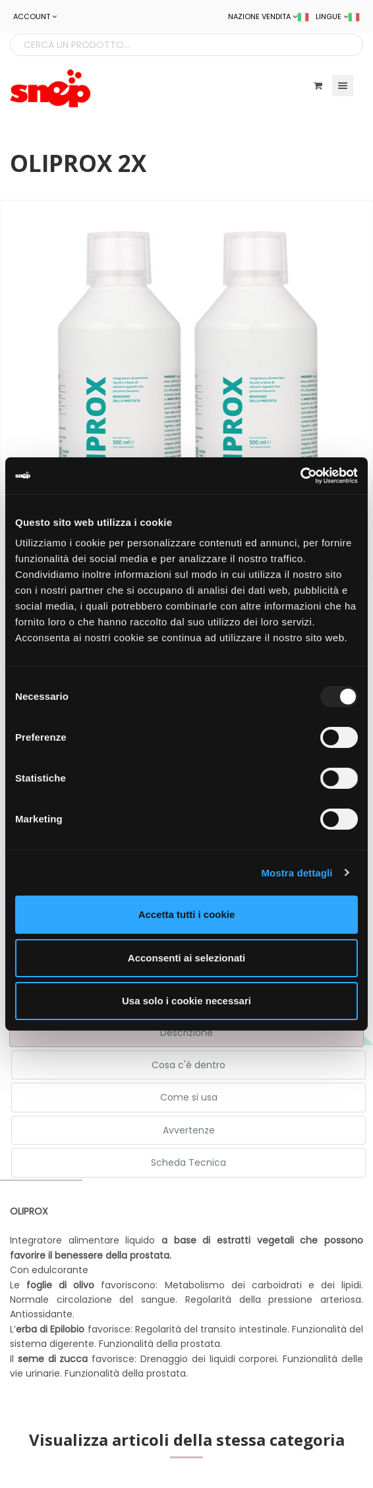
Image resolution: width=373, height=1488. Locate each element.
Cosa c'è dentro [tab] (188, 1065)
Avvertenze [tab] (189, 1130)
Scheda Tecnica (188, 1162)
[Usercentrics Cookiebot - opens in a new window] (300, 475)
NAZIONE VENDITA (268, 16)
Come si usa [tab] (188, 1097)
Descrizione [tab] (186, 1032)
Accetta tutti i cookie (186, 914)
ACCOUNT (35, 16)
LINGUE (338, 16)
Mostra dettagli (296, 872)
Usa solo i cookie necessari (186, 1000)
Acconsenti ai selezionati (186, 957)
